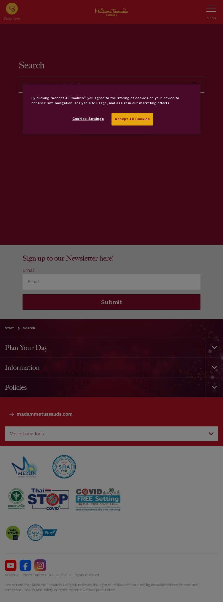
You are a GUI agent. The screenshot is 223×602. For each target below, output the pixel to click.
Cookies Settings (88, 119)
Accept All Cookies (132, 119)
